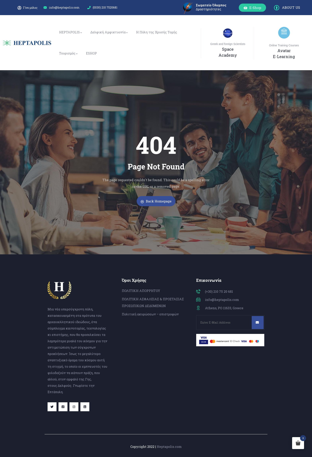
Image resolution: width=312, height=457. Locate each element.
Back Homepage (156, 201)
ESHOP (91, 53)
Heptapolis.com (169, 446)
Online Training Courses (284, 45)
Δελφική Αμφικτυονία (109, 32)
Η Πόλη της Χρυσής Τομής (156, 32)
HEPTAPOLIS (70, 32)
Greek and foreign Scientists (227, 44)
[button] (252, 8)
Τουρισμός (68, 53)
